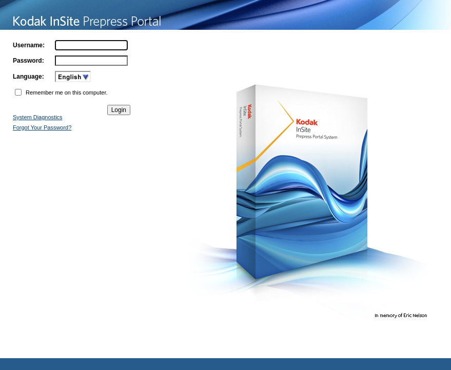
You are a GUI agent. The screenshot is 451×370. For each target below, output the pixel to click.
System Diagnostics (38, 117)
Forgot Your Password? (42, 127)
